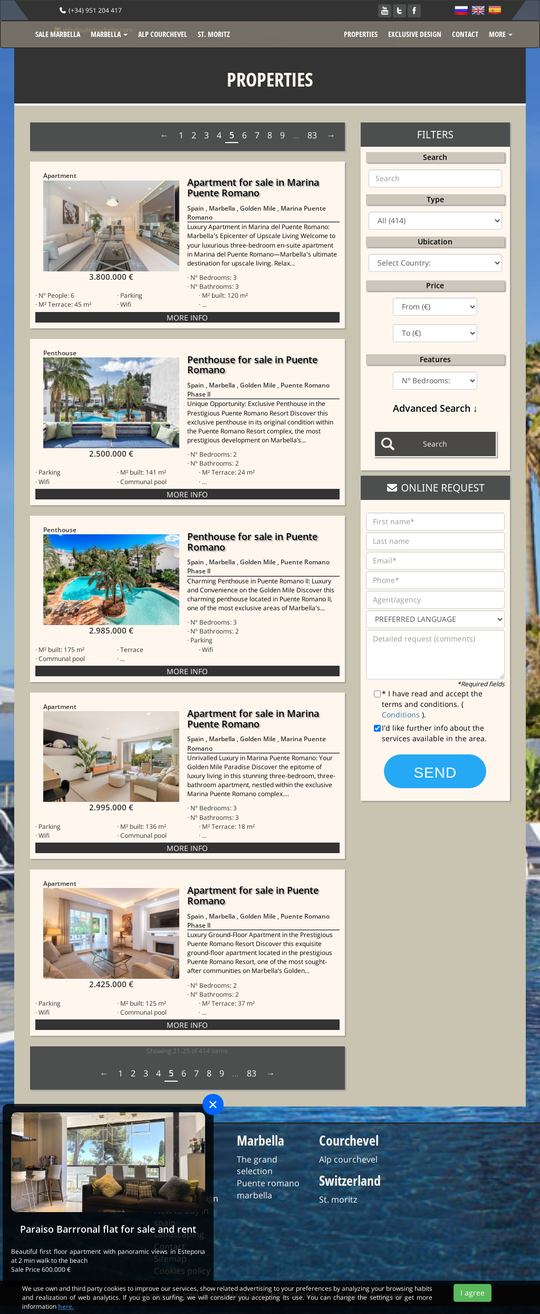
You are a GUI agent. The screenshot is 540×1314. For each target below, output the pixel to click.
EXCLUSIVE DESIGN (414, 34)
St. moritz (338, 1199)
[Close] (213, 1104)
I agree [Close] (472, 1298)
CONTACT (465, 34)
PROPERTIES (361, 34)
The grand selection (257, 1165)
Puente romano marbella (268, 1189)
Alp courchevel (348, 1159)
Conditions (402, 715)
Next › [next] (330, 135)
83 (312, 135)
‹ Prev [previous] (165, 135)
